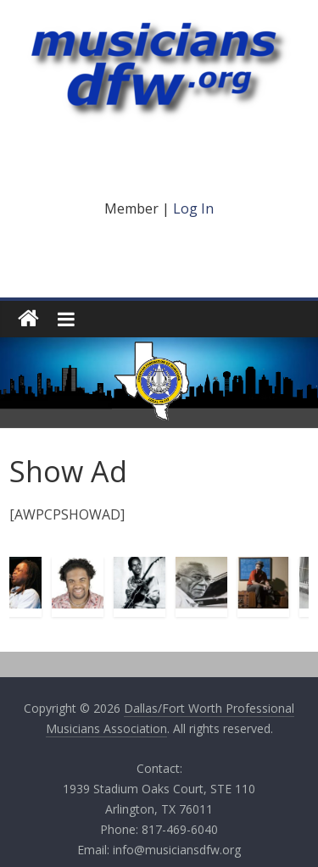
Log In (193, 208)
